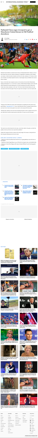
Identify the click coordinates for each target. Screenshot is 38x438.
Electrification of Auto (11, 420)
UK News (2, 417)
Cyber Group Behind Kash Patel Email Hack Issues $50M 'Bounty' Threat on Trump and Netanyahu (28, 374)
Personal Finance (3, 423)
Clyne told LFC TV (10, 106)
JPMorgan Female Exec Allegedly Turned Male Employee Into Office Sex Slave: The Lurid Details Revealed (9, 358)
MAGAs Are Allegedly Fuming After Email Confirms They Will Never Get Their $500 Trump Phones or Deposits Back (8, 261)
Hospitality (9, 417)
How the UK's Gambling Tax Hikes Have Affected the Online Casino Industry (9, 198)
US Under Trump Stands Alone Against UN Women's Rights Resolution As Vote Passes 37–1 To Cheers (9, 326)
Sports (2, 429)
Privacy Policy (17, 420)
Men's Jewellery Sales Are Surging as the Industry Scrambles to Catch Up (27, 191)
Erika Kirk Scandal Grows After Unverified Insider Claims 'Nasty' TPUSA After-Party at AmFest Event (28, 326)
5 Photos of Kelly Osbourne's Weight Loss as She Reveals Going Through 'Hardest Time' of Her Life (9, 342)
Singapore (24, 418)
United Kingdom (25, 420)
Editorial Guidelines (28, 219)
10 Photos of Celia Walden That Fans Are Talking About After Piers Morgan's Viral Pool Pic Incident (28, 293)
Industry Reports (10, 432)
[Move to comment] (36, 39)
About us (16, 415)
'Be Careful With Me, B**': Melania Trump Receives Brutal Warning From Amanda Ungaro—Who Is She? (8, 391)
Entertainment (3, 426)
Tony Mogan (7, 38)
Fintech (9, 431)
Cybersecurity (10, 423)
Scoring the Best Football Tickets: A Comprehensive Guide (9, 186)
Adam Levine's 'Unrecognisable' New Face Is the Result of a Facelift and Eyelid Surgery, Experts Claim (28, 342)
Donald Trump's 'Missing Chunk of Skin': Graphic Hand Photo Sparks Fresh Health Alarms (27, 261)
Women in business (11, 426)
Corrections (17, 423)
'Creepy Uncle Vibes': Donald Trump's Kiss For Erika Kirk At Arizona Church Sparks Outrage (9, 374)
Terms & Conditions (18, 418)
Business (2, 420)
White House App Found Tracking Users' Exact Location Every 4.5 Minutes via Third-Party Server (9, 277)
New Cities (9, 429)
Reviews (2, 431)
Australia (24, 415)
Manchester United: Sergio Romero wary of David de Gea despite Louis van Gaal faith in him (18, 142)
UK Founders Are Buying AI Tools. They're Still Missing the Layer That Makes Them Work (27, 187)
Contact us (16, 417)
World (1, 415)
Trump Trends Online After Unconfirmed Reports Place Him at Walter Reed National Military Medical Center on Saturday (28, 310)
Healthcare (9, 418)
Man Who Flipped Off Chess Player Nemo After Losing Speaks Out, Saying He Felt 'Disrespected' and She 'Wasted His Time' (8, 293)
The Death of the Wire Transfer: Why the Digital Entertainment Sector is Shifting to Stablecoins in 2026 (9, 192)
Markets (2, 418)
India (23, 417)
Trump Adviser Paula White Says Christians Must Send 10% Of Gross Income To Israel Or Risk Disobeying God (28, 358)
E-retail (9, 415)
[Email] (34, 39)
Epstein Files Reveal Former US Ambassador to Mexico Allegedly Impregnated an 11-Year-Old (9, 407)
